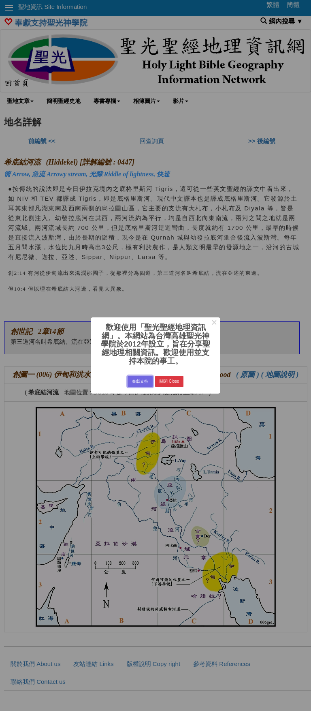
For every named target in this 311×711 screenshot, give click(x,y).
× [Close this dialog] (214, 323)
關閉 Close (169, 381)
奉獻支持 (140, 381)
